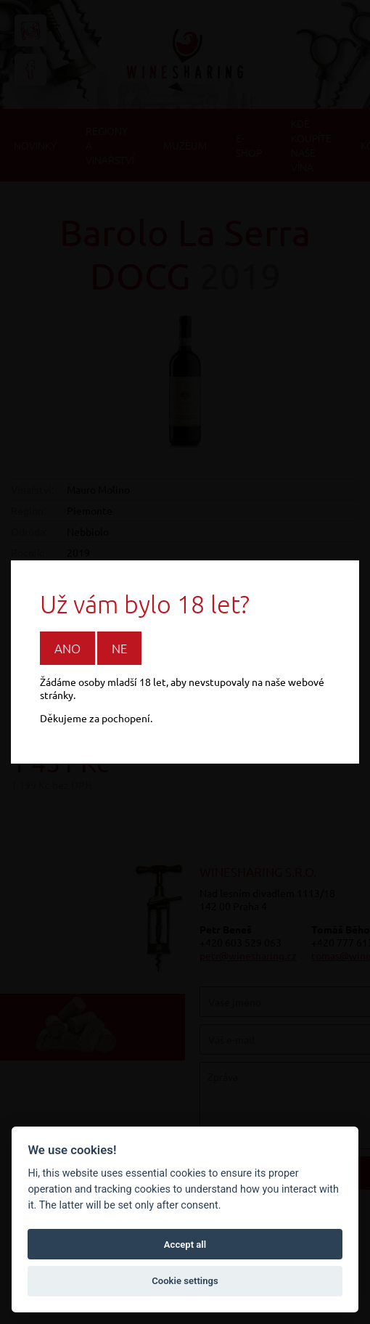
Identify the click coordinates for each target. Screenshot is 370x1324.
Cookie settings (185, 1280)
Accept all (185, 1244)
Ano (67, 648)
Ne (119, 648)
